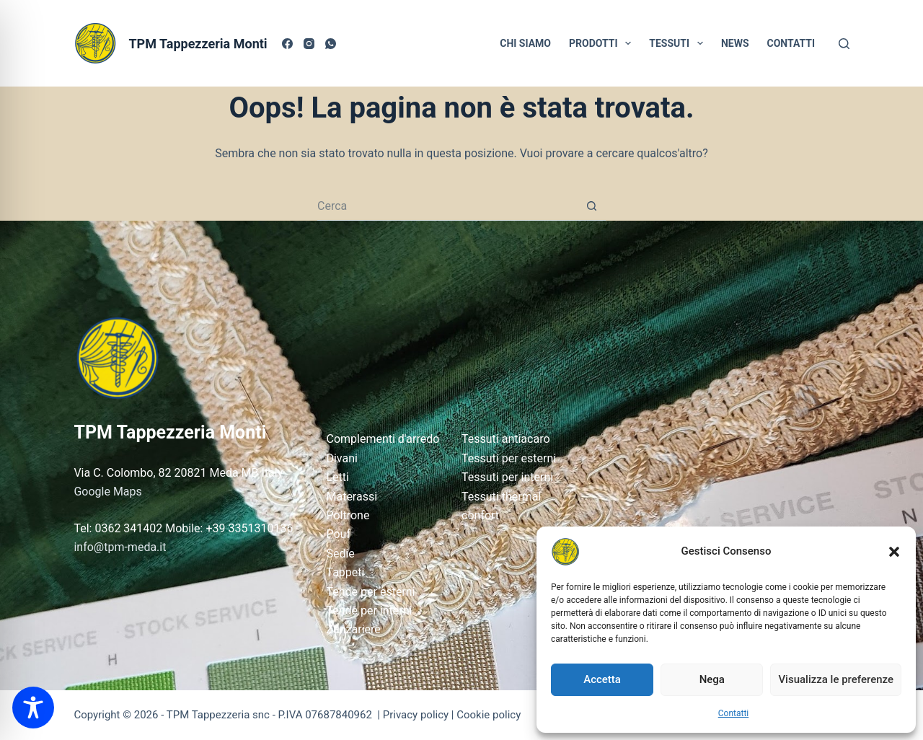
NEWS (735, 43)
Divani (341, 458)
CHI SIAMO (525, 43)
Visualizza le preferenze (835, 679)
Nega (712, 679)
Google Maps (107, 491)
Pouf (338, 534)
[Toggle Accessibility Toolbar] (33, 707)
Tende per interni (369, 610)
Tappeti (345, 572)
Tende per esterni (370, 592)
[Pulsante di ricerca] (591, 206)
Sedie (340, 553)
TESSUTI (679, 43)
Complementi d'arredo (382, 439)
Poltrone (347, 515)
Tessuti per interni (507, 477)
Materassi (351, 496)
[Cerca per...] (447, 206)
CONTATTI (791, 43)
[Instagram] (309, 43)
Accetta (602, 679)
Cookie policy (488, 714)
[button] (894, 552)
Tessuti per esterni (509, 458)
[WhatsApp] (330, 43)
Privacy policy (416, 714)
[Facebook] (287, 43)
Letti (337, 477)
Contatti (733, 713)
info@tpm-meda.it (120, 547)
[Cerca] (844, 43)
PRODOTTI (603, 43)
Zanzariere (353, 629)
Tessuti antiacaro (506, 439)
